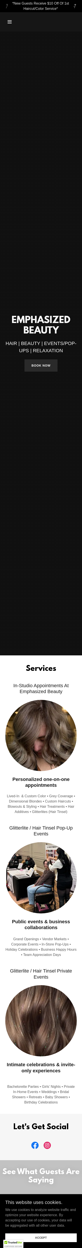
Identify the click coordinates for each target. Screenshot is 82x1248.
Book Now (41, 365)
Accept (41, 1237)
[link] (35, 1146)
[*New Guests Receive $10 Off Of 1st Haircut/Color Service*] (41, 6)
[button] (13, 21)
